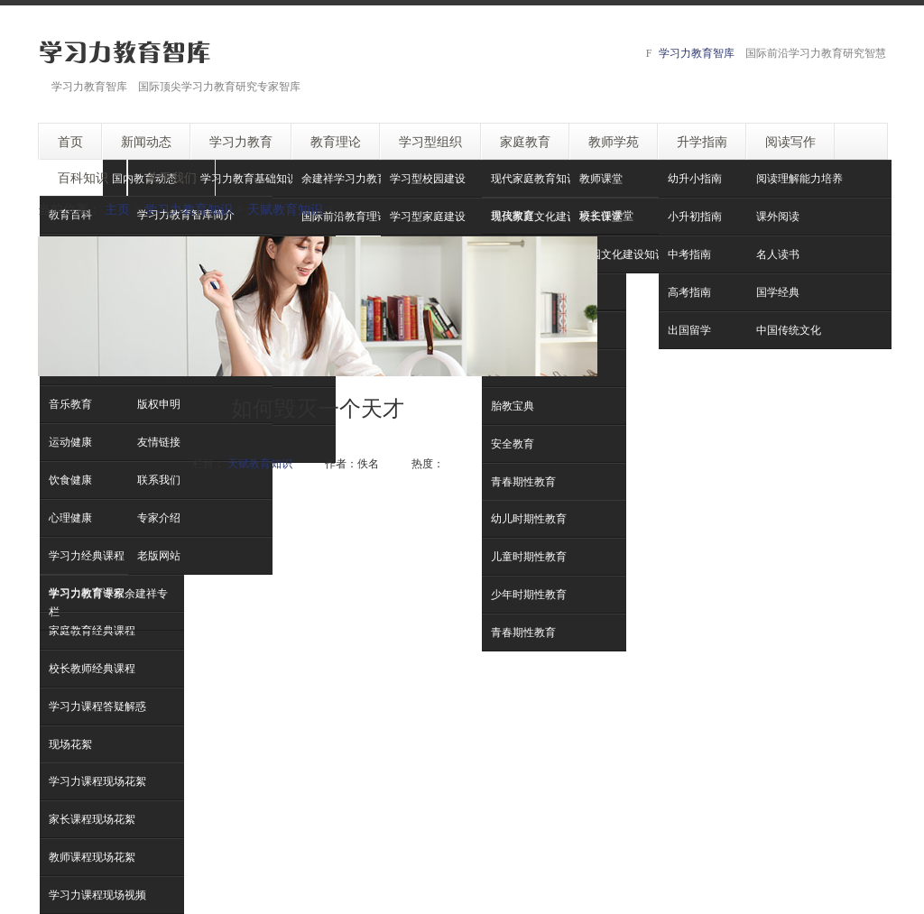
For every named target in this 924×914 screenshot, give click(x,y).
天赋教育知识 (285, 208)
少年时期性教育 (529, 594)
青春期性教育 (523, 632)
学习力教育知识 (188, 208)
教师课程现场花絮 (92, 856)
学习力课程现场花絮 (97, 781)
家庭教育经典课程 (92, 630)
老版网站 (158, 555)
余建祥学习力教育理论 (355, 178)
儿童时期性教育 (529, 556)
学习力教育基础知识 (249, 178)
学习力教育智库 (697, 52)
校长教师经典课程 (92, 668)
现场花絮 (70, 744)
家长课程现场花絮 (92, 818)
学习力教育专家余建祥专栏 (108, 602)
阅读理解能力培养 (799, 178)
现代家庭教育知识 (534, 178)
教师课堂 (601, 178)
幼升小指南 (695, 178)
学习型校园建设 (428, 178)
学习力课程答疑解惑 (97, 706)
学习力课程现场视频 (97, 894)
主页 (117, 208)
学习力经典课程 (87, 555)
